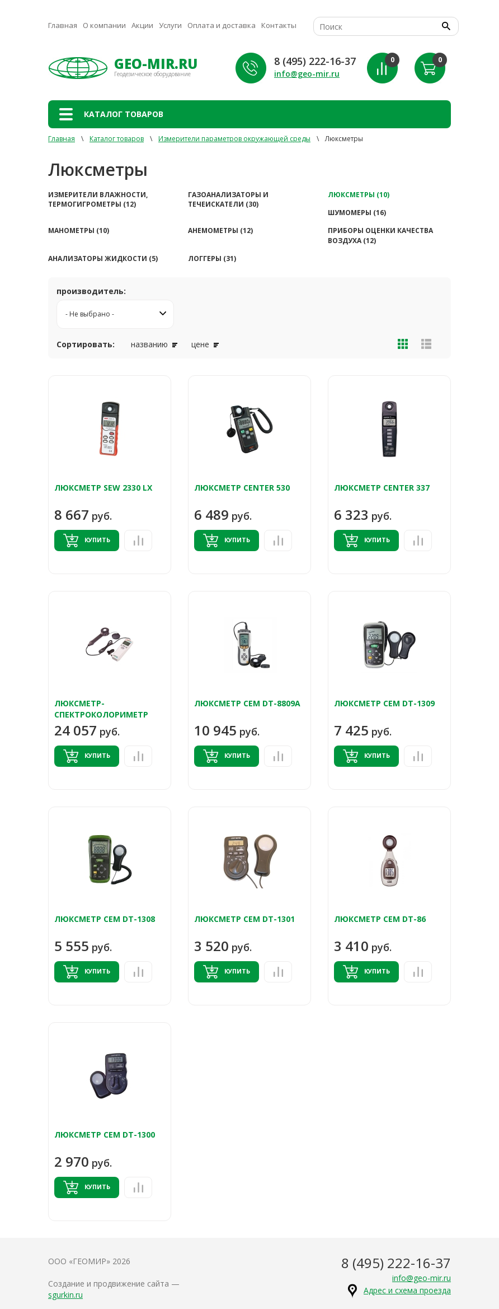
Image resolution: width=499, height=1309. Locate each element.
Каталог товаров (117, 138)
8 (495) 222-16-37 (315, 61)
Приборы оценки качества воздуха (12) (380, 235)
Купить (86, 540)
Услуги (170, 25)
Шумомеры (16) (357, 212)
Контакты (278, 25)
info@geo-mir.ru (307, 73)
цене (205, 344)
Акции (142, 25)
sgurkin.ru (65, 1294)
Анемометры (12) (220, 230)
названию (154, 344)
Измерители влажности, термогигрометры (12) (98, 199)
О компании (104, 25)
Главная (62, 25)
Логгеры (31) (212, 258)
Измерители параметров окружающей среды (234, 138)
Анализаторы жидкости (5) (103, 258)
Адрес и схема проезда (407, 1290)
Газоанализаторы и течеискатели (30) (228, 199)
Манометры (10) (78, 230)
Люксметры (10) (358, 194)
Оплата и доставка (221, 25)
